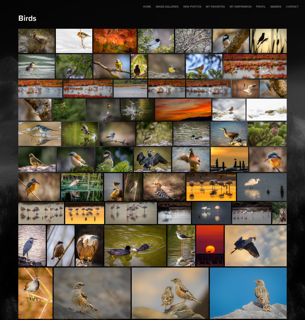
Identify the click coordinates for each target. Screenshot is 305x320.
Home (147, 7)
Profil (260, 7)
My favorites (215, 7)
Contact (292, 7)
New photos (192, 7)
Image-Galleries (167, 7)
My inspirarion (240, 7)
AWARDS (275, 7)
